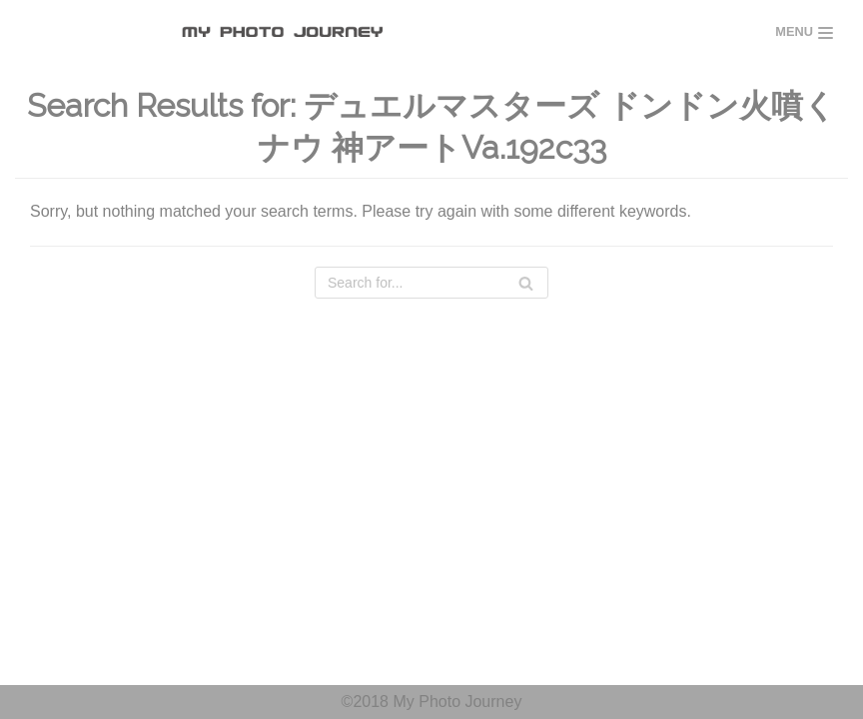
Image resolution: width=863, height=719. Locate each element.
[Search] (431, 283)
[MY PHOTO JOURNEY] (288, 32)
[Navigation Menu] (804, 32)
